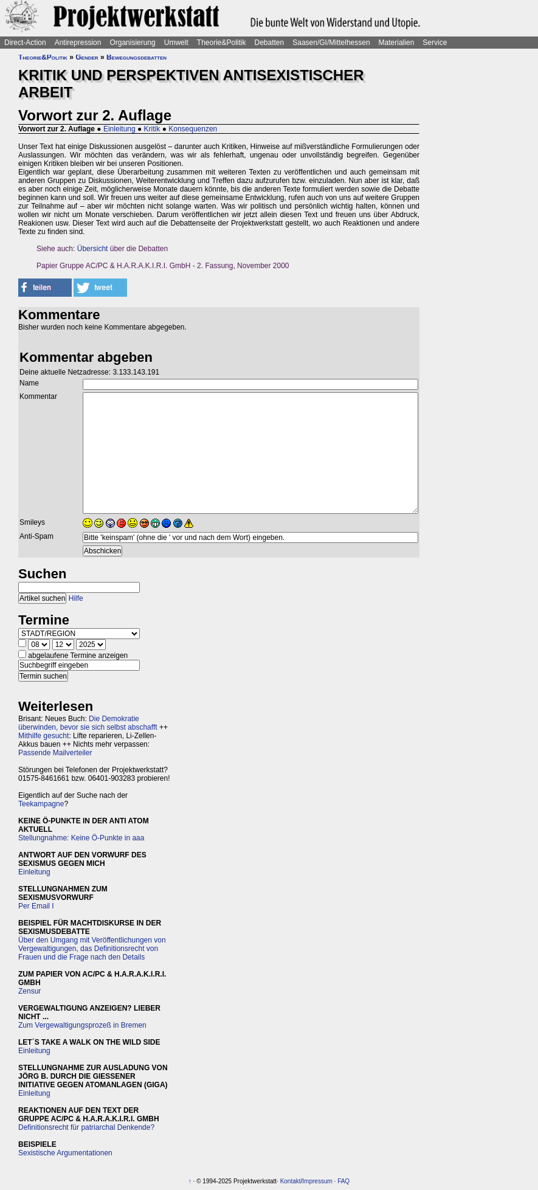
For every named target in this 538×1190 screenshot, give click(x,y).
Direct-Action (25, 42)
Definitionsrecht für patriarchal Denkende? (86, 1127)
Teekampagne (41, 804)
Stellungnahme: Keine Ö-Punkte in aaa (81, 838)
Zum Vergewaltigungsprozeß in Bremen (82, 1025)
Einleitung (119, 129)
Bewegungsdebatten (136, 57)
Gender (86, 57)
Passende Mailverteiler (55, 753)
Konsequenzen (192, 129)
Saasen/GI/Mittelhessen (331, 42)
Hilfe (76, 598)
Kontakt (290, 1181)
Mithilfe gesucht (43, 736)
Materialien (397, 42)
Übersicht (92, 248)
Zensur (29, 991)
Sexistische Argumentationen (65, 1153)
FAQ (343, 1181)
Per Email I (36, 906)
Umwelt (176, 42)
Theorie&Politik (221, 42)
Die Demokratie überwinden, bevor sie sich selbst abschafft (87, 723)
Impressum (317, 1181)
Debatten (270, 42)
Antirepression (78, 42)
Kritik (152, 129)
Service (434, 42)
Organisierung (132, 42)
